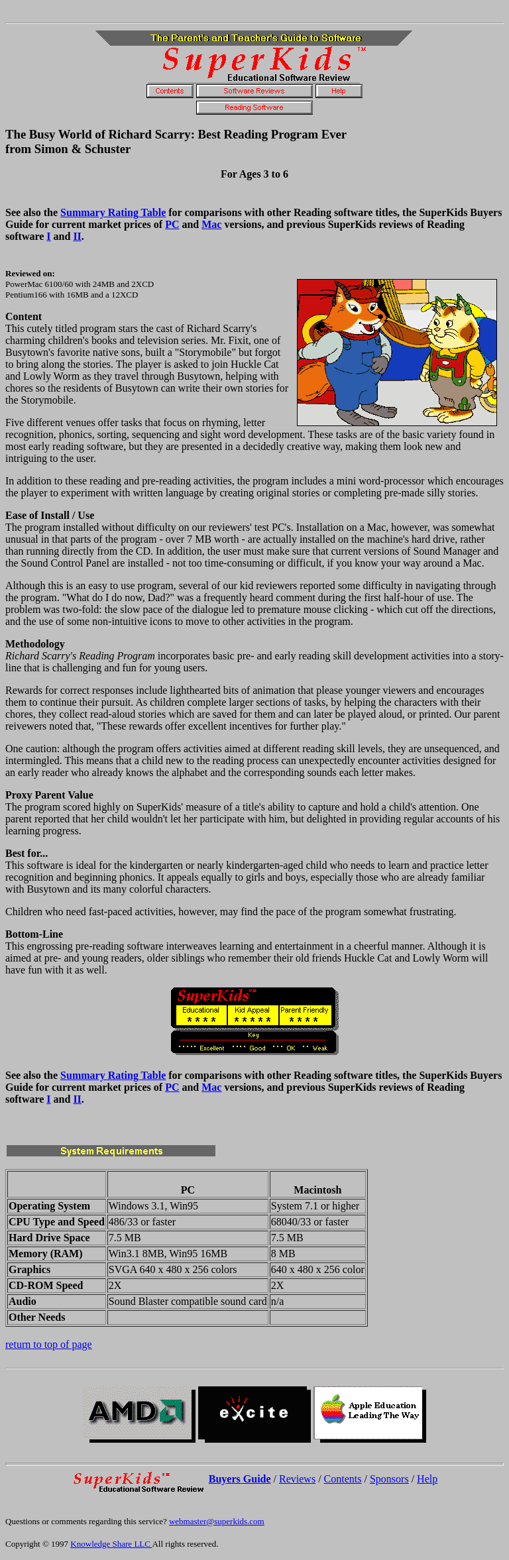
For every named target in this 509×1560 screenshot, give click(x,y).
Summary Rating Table (113, 212)
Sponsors (389, 1478)
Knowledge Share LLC (111, 1544)
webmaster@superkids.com (216, 1521)
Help (427, 1478)
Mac (211, 224)
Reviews (297, 1478)
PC (172, 224)
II (77, 236)
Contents (343, 1478)
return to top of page (48, 1344)
